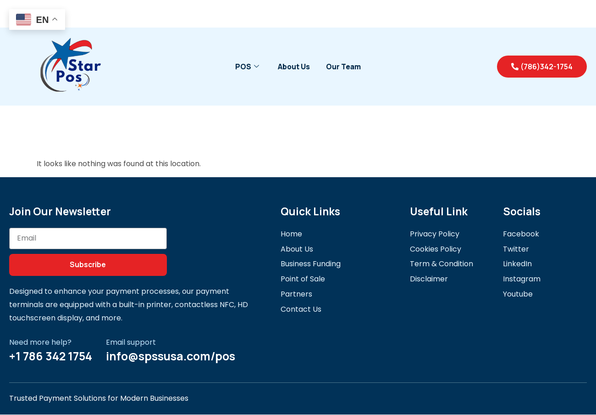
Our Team (344, 67)
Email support (131, 342)
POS (246, 67)
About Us (293, 67)
